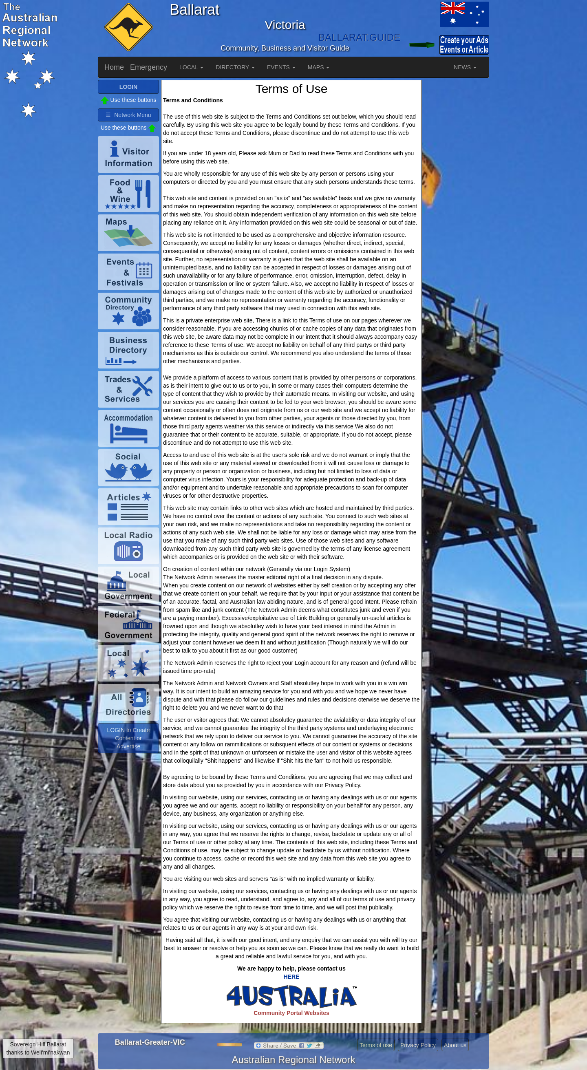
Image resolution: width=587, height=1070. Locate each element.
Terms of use (376, 1045)
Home (114, 67)
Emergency (148, 67)
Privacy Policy (418, 1045)
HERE (292, 976)
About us (455, 1045)
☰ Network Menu (128, 115)
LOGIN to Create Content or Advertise (128, 738)
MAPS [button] (319, 67)
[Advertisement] (456, 202)
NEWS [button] (465, 67)
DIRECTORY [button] (235, 67)
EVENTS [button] (281, 67)
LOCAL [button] (191, 67)
